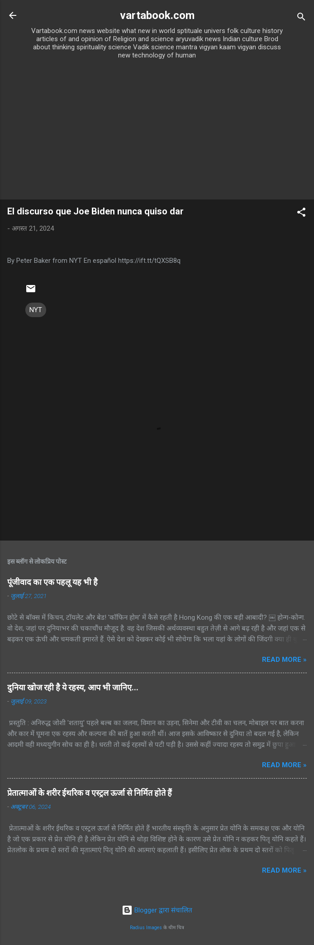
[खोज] (301, 18)
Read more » (284, 659)
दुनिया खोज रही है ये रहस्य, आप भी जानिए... (72, 687)
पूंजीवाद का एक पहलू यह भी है (52, 582)
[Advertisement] (157, 131)
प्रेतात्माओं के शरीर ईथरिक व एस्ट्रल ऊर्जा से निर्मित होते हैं (89, 793)
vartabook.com (157, 15)
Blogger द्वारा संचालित (157, 910)
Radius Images (146, 928)
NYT (35, 310)
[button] (301, 214)
